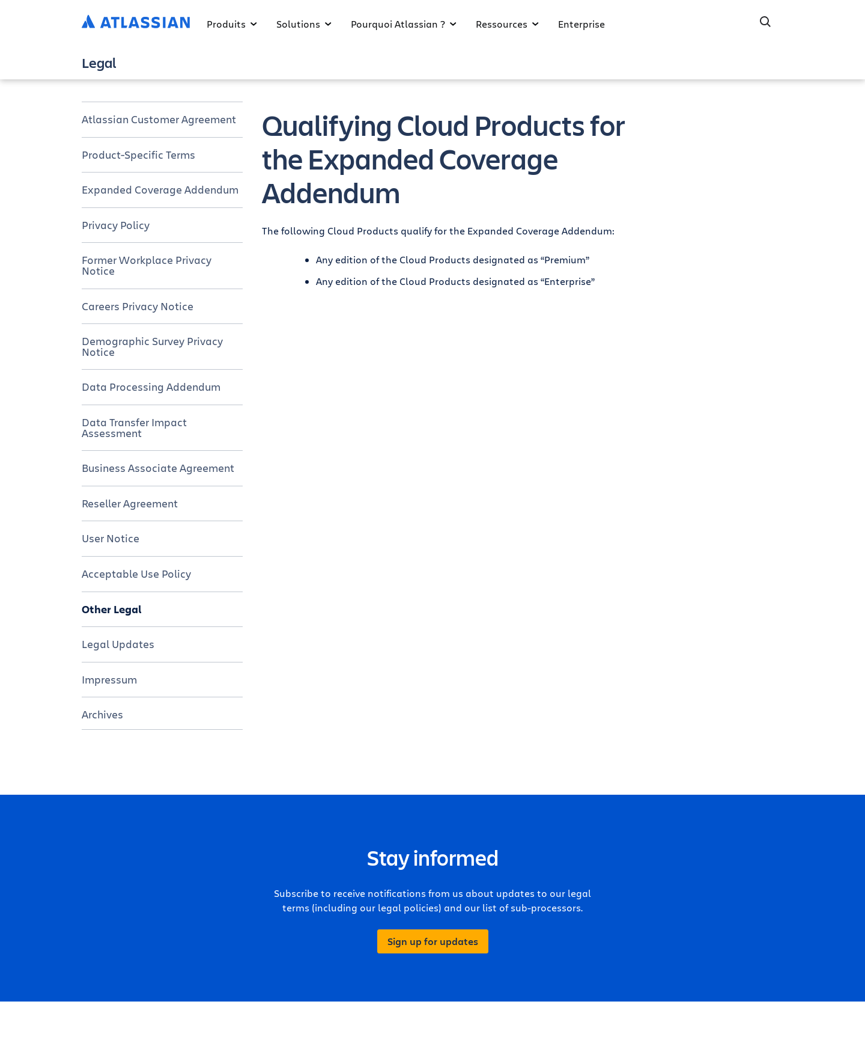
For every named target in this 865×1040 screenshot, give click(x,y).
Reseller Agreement (130, 503)
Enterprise (581, 23)
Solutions (304, 23)
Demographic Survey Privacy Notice (152, 346)
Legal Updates (118, 644)
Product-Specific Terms (138, 154)
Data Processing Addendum (151, 386)
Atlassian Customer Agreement (159, 119)
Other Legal (112, 609)
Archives (102, 714)
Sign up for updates (432, 941)
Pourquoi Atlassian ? (404, 23)
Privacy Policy (116, 225)
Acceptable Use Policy (136, 573)
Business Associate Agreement (158, 467)
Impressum (109, 679)
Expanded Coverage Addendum (160, 189)
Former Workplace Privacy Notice (146, 265)
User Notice (110, 538)
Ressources (507, 23)
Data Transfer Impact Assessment (134, 427)
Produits (232, 23)
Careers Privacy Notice (137, 306)
